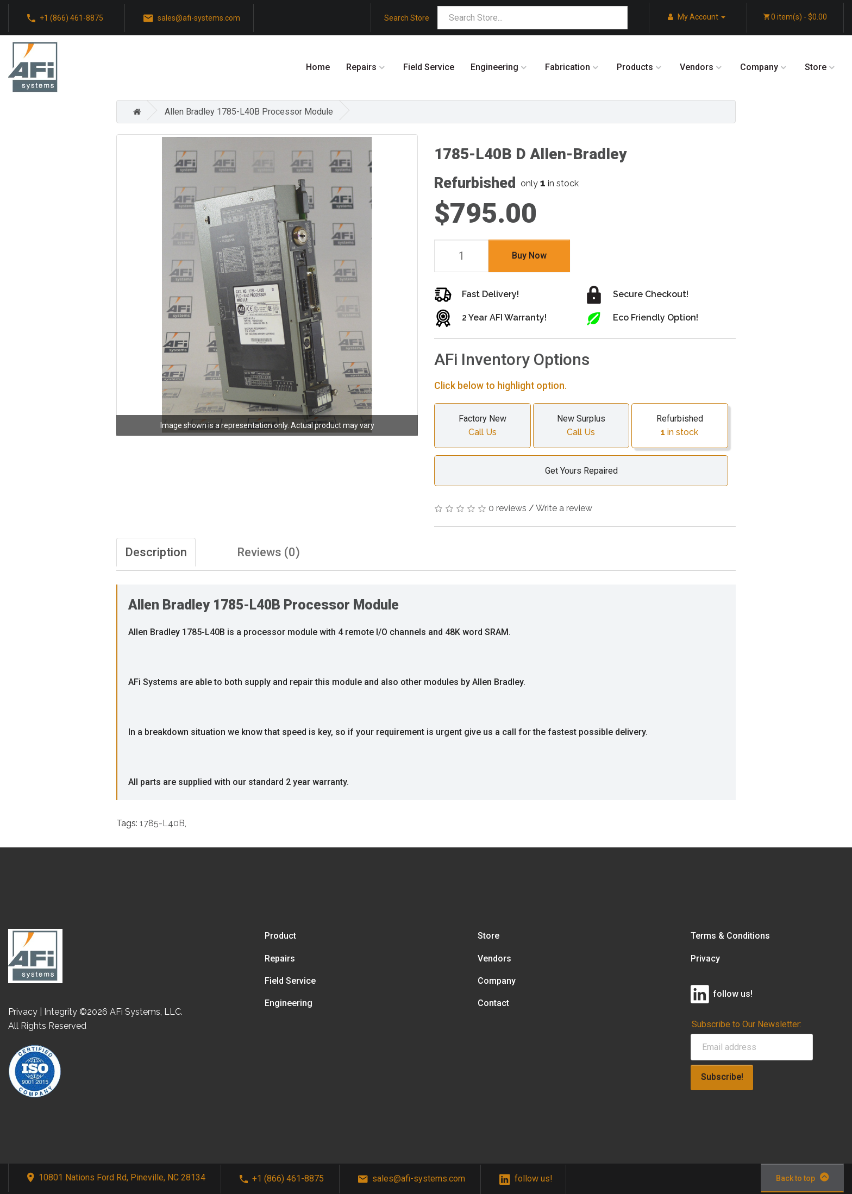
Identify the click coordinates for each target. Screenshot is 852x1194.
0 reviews (507, 508)
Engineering (494, 67)
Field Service (428, 67)
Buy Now (529, 255)
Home (318, 67)
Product (280, 936)
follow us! (526, 1178)
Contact (493, 1003)
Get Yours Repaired (576, 471)
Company (759, 67)
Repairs (361, 67)
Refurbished (680, 426)
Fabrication (567, 67)
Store (815, 67)
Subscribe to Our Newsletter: (746, 1024)
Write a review (564, 508)
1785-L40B (162, 823)
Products (635, 67)
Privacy (705, 958)
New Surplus (581, 426)
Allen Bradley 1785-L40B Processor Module (249, 111)
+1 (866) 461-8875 (65, 18)
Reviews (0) (268, 552)
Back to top (802, 1177)
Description (156, 552)
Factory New (482, 426)
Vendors (696, 67)
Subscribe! (722, 1077)
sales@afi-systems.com (191, 18)
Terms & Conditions (730, 936)
